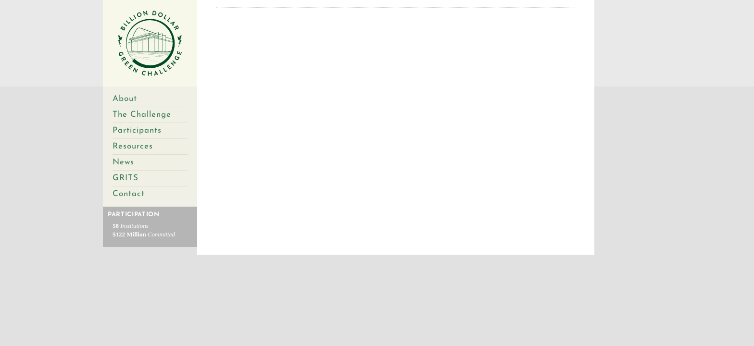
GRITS (125, 178)
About (125, 99)
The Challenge (142, 115)
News (123, 162)
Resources (133, 146)
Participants (137, 130)
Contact (129, 194)
